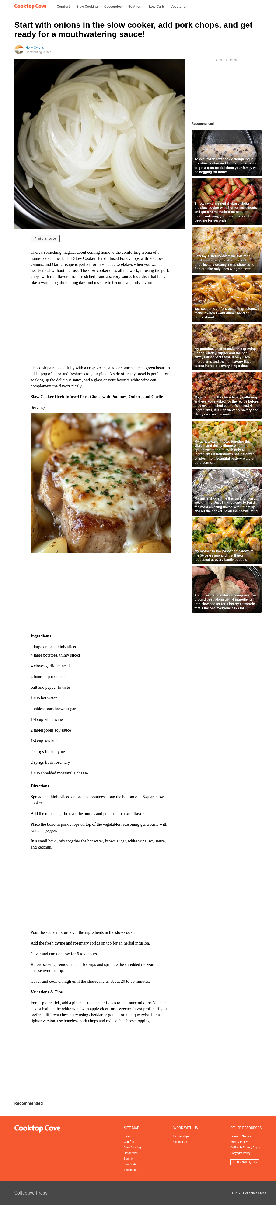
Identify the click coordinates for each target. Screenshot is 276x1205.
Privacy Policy (239, 1141)
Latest (128, 1136)
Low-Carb (156, 6)
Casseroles (113, 6)
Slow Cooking (87, 6)
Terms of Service (240, 1136)
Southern (135, 6)
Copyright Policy (240, 1153)
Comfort (63, 6)
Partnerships (181, 1136)
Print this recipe (45, 238)
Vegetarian (179, 6)
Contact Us (180, 1141)
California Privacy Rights (245, 1147)
